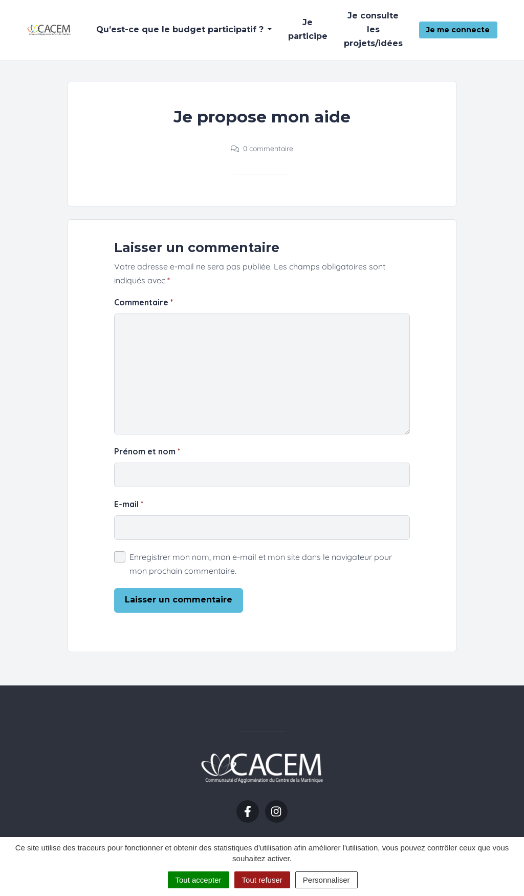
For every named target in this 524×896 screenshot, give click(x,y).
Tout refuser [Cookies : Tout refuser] (262, 880)
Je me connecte (458, 29)
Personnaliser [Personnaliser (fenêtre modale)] (326, 880)
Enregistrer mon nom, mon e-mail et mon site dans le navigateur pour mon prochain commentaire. (260, 564)
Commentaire (143, 302)
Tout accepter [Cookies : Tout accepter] (199, 880)
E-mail (129, 504)
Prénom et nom (147, 451)
